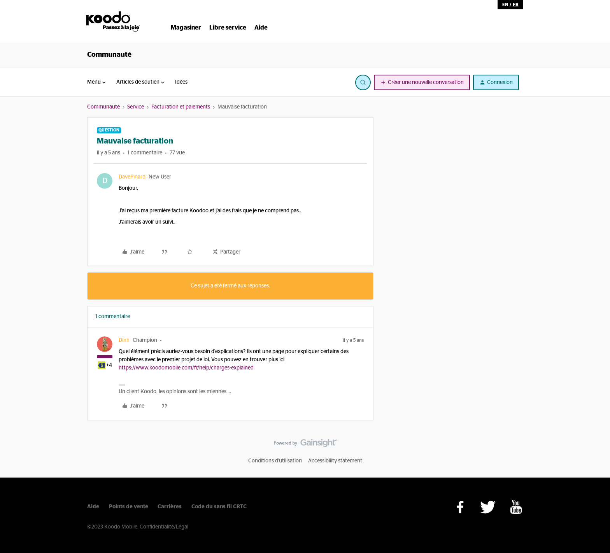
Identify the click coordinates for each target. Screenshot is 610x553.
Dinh (124, 340)
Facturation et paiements (180, 107)
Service (135, 107)
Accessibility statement (335, 461)
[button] (422, 82)
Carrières (170, 506)
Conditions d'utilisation (275, 461)
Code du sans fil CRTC (219, 506)
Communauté (109, 54)
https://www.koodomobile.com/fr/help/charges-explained (186, 368)
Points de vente (128, 506)
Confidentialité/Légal (164, 527)
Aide (93, 506)
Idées (181, 82)
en (505, 4)
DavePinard (132, 177)
